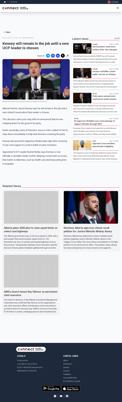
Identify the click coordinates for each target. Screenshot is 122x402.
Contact (66, 371)
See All (117, 38)
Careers (66, 367)
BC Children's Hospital (71, 381)
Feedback (67, 374)
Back (6, 32)
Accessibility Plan (70, 378)
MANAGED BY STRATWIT (27, 371)
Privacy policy (22, 360)
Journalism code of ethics (27, 364)
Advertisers (67, 364)
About (65, 360)
